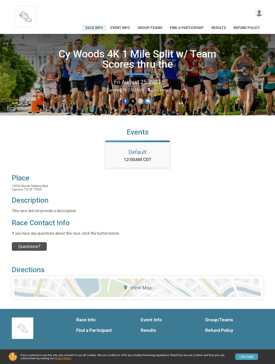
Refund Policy (247, 28)
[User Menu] (259, 13)
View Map (137, 287)
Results (218, 28)
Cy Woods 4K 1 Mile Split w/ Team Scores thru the (137, 59)
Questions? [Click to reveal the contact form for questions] (29, 246)
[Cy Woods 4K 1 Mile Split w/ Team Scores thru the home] (25, 15)
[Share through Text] (148, 101)
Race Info (94, 28)
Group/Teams (150, 28)
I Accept (247, 357)
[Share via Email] (140, 101)
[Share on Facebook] (125, 101)
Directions (159, 90)
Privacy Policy (63, 358)
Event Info (120, 28)
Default (137, 152)
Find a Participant (187, 28)
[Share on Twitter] (133, 101)
